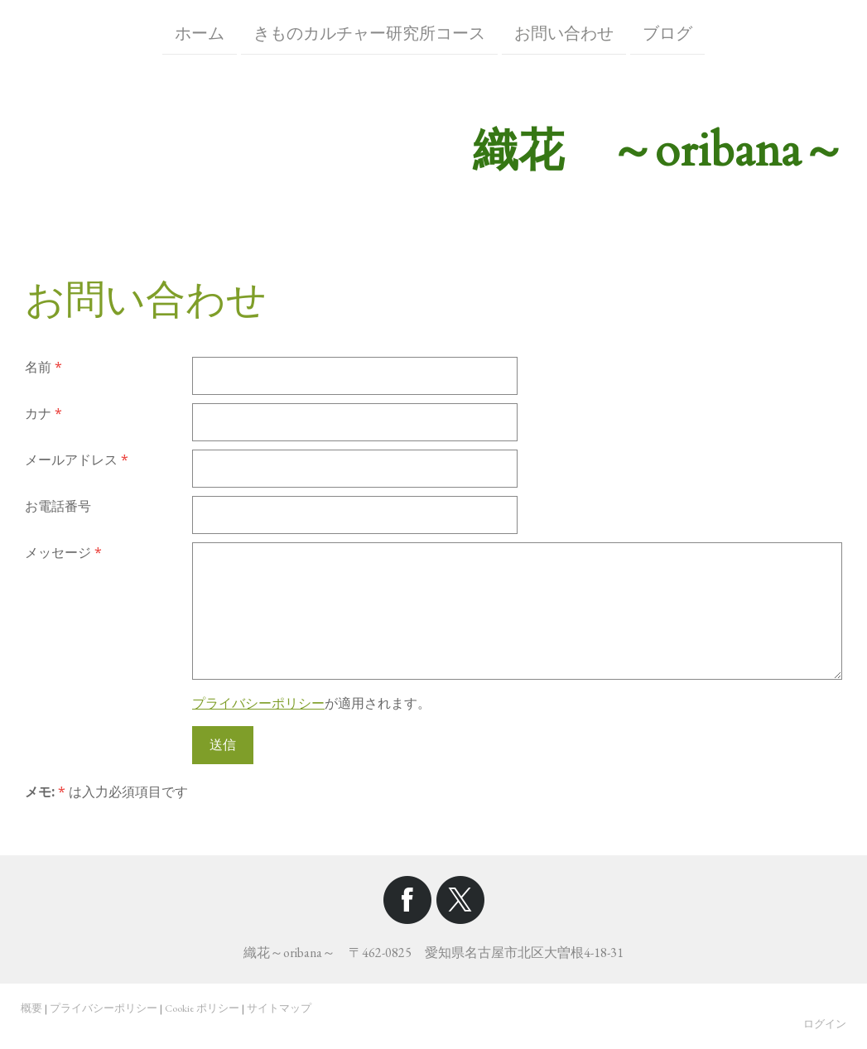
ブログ (667, 32)
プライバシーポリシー (258, 703)
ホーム (199, 32)
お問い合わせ (564, 32)
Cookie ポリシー (202, 1008)
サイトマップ (279, 1008)
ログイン (824, 1024)
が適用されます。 (311, 703)
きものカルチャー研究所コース (369, 32)
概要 (31, 1008)
